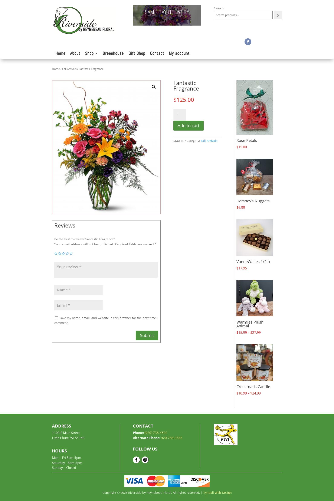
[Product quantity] (179, 115)
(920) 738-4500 (156, 432)
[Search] (278, 15)
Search (219, 8)
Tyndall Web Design (217, 493)
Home (60, 54)
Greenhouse (113, 54)
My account (179, 54)
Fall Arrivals (69, 69)
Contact (157, 54)
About (75, 54)
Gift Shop (136, 54)
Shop (89, 54)
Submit (147, 335)
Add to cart (188, 125)
